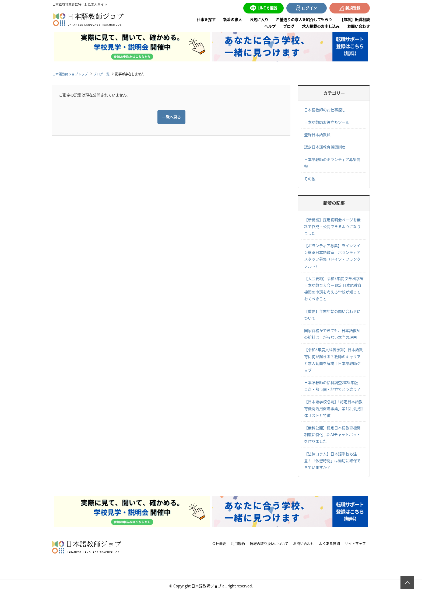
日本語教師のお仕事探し (325, 109)
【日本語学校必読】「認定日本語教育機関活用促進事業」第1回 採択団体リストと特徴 (334, 408)
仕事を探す (206, 19)
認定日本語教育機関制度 (325, 147)
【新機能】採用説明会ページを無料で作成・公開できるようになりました (332, 226)
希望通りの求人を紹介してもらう (304, 19)
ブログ (288, 26)
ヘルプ (270, 26)
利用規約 (238, 543)
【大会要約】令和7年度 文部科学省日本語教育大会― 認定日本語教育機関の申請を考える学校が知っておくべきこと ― (334, 289)
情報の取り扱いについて (269, 543)
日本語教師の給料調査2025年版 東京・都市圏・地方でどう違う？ (333, 386)
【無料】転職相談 (355, 19)
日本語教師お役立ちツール (326, 122)
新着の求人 (232, 19)
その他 (309, 178)
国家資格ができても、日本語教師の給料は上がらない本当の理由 (332, 334)
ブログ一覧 (101, 74)
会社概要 (219, 543)
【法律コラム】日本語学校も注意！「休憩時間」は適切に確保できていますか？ (332, 460)
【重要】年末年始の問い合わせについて (332, 315)
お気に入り (258, 19)
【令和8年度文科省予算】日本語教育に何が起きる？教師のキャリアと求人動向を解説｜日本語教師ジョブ (333, 360)
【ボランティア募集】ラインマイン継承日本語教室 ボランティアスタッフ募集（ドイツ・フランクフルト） (332, 256)
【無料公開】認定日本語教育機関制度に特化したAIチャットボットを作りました (332, 434)
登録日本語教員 (317, 134)
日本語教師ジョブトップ (70, 74)
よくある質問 (329, 543)
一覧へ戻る (171, 117)
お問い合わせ (358, 26)
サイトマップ (355, 543)
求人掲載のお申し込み (321, 26)
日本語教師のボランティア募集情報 (332, 163)
